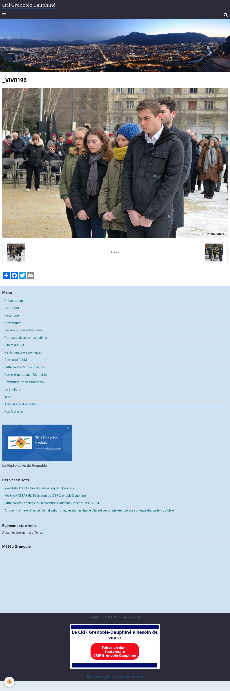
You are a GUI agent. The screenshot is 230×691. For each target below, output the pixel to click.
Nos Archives (13, 411)
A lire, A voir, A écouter (20, 404)
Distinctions (12, 389)
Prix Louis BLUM (15, 360)
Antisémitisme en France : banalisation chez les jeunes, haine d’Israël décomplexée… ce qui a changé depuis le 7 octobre (89, 510)
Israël (8, 397)
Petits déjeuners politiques (23, 352)
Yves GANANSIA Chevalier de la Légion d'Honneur (39, 488)
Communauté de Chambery (24, 382)
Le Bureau (11, 308)
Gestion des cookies (129, 677)
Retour (115, 252)
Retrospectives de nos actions (25, 337)
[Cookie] (9, 682)
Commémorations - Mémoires (25, 374)
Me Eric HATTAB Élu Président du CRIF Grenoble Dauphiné (45, 495)
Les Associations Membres (23, 330)
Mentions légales (99, 677)
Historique (11, 315)
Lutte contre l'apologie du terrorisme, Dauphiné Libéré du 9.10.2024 (51, 503)
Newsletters (13, 323)
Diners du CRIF (14, 345)
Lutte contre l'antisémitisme (24, 367)
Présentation (13, 300)
